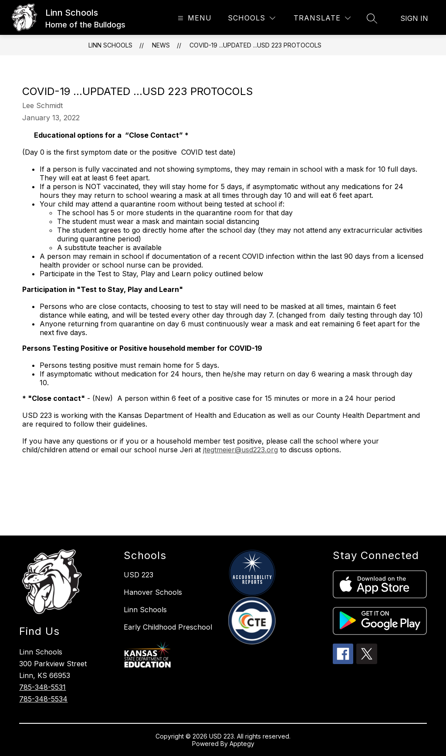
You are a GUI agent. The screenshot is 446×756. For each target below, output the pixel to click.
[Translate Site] (322, 18)
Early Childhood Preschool (168, 627)
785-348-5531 (42, 687)
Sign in (414, 18)
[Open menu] (194, 18)
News (161, 45)
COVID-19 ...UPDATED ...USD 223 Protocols (255, 45)
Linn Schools (110, 45)
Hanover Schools (153, 592)
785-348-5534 (43, 699)
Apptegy (242, 743)
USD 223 (138, 574)
